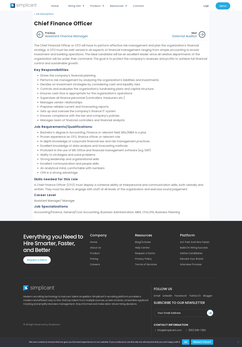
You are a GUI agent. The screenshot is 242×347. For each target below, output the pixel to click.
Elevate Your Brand (191, 259)
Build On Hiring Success (194, 247)
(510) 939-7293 (195, 330)
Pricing (94, 259)
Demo (223, 6)
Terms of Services (146, 264)
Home (55, 5)
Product (95, 5)
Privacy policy (202, 342)
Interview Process (191, 264)
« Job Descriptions (44, 14)
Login (206, 5)
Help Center (142, 247)
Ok (185, 342)
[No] (238, 342)
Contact (138, 5)
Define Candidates (191, 253)
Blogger (208, 296)
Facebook (181, 296)
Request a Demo (37, 260)
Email (157, 296)
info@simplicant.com (168, 330)
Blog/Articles (143, 242)
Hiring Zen (74, 5)
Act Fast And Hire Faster (195, 242)
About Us (95, 247)
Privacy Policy (143, 259)
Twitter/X (195, 296)
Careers (95, 264)
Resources (117, 5)
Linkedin (167, 296)
